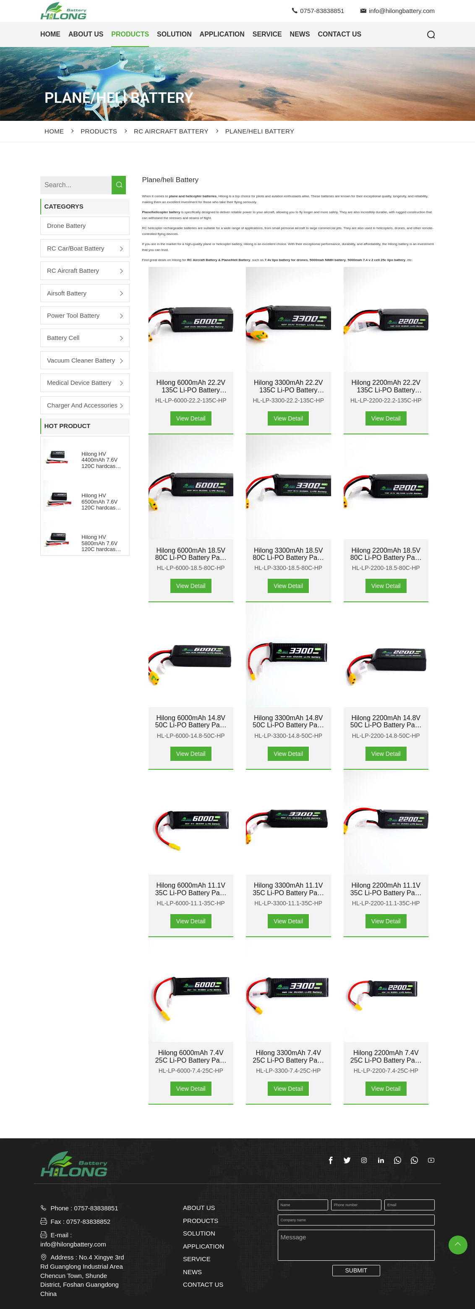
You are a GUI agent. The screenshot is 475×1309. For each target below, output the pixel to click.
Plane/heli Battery (259, 131)
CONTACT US (203, 1284)
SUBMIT (356, 1270)
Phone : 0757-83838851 (84, 1208)
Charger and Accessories (82, 405)
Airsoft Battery (66, 293)
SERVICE (267, 34)
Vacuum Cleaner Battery (81, 360)
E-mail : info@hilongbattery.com (73, 1239)
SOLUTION (174, 34)
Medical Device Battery (79, 382)
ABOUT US (86, 34)
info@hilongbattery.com (402, 10)
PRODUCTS (130, 34)
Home (54, 131)
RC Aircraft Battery (171, 131)
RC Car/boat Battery (75, 248)
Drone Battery (66, 225)
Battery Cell (63, 337)
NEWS (300, 34)
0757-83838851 (322, 10)
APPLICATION (222, 34)
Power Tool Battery (73, 315)
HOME (50, 34)
